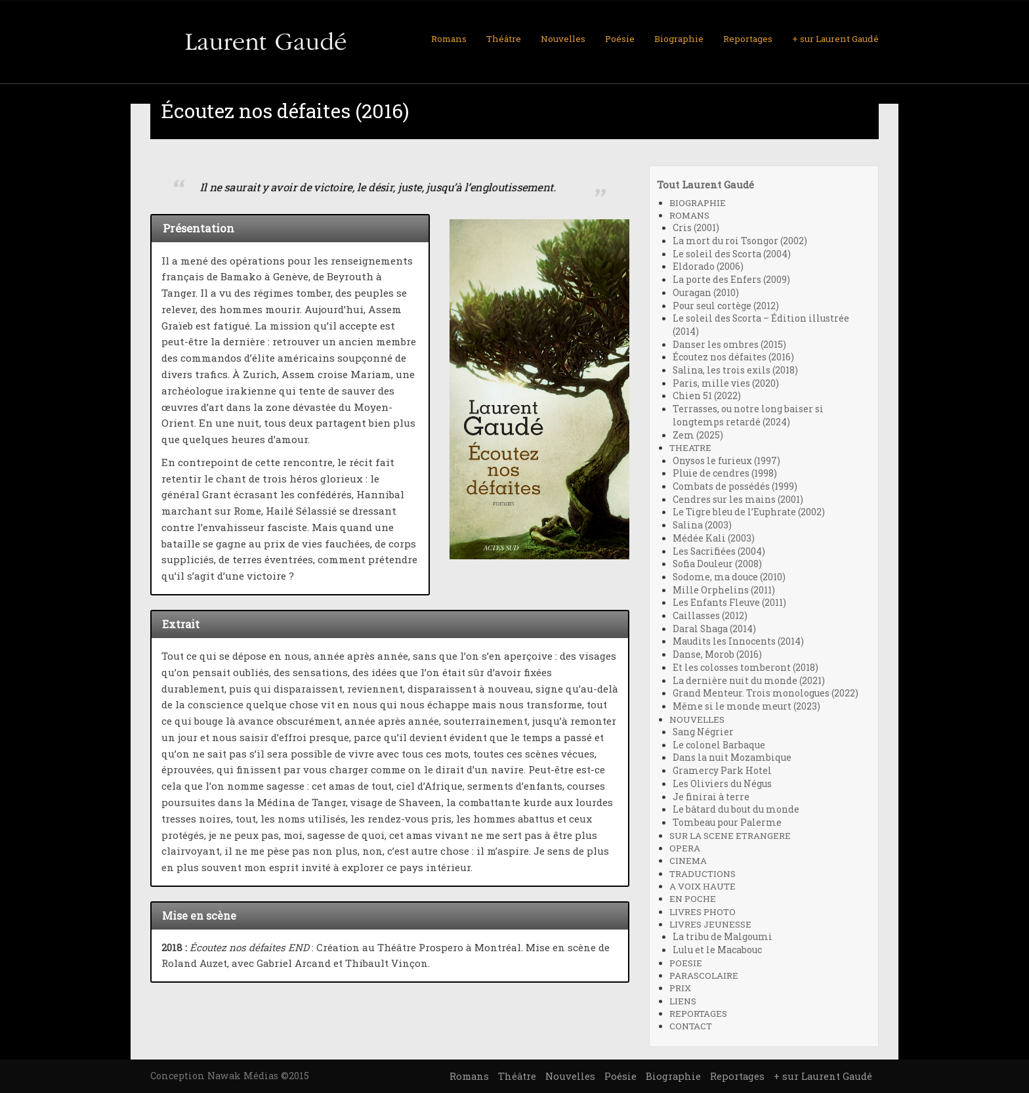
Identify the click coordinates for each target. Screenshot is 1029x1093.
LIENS (682, 1001)
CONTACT (690, 1026)
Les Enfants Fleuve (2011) (729, 603)
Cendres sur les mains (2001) (738, 499)
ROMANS (689, 215)
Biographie (679, 39)
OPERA (684, 848)
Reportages (747, 39)
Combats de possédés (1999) (735, 486)
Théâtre (503, 39)
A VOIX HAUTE (702, 886)
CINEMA (688, 861)
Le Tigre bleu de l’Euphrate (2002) (749, 512)
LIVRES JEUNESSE (710, 924)
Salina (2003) (702, 525)
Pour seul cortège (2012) (726, 306)
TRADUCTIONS (702, 874)
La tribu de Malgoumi (722, 937)
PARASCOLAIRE (703, 975)
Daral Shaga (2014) (714, 629)
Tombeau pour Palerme (727, 822)
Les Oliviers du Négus (722, 784)
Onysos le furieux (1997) (726, 461)
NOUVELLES (696, 719)
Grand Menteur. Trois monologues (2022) (765, 693)
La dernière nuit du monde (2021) (749, 681)
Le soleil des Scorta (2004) (732, 254)
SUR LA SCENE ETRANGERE (730, 836)
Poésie (620, 39)
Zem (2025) (698, 435)
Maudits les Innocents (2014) (738, 641)
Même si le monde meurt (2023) (746, 706)
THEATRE (690, 448)
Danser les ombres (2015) (729, 345)
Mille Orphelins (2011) (724, 590)
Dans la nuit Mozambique (732, 757)
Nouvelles (563, 39)
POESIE (685, 963)
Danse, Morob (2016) (717, 654)
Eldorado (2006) (708, 266)
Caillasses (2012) (710, 616)
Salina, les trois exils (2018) (735, 370)
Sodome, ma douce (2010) (729, 577)
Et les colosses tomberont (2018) (745, 668)
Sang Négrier (703, 732)
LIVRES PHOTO (702, 912)
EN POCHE (692, 899)
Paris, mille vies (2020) (726, 383)
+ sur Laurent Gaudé (835, 39)
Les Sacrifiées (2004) (719, 551)
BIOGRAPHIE (697, 203)
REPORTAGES (698, 1013)
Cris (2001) (696, 228)
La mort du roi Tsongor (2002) (740, 241)
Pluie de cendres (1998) (725, 473)
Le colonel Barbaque (719, 745)
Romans (449, 39)
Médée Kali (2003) (714, 538)
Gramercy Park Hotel (722, 771)
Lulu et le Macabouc (717, 950)
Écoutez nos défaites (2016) (733, 357)
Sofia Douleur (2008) (717, 564)
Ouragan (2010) (706, 293)
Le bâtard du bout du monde (736, 809)
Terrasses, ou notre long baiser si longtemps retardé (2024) (748, 415)
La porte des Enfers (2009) (731, 280)
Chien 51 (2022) (707, 396)
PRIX (680, 988)
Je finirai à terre (711, 797)
